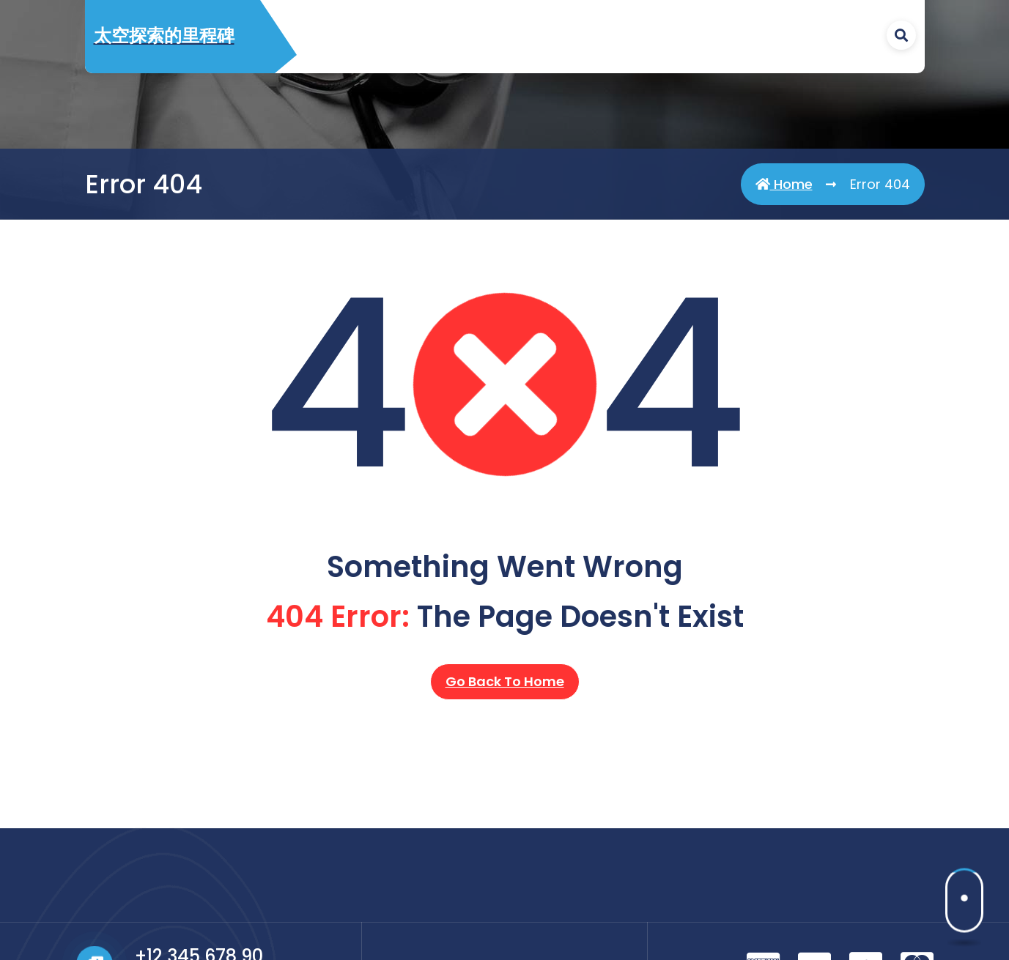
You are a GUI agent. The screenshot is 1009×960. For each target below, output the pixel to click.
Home (784, 184)
